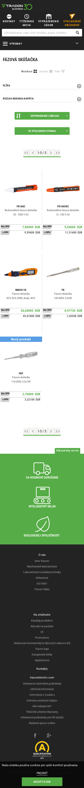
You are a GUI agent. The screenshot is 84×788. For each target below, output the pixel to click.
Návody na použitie (42, 626)
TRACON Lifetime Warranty (42, 711)
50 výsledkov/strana (48, 131)
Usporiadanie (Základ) (42, 116)
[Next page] (51, 152)
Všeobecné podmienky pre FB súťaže (42, 717)
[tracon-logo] (17, 7)
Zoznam (43, 71)
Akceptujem (42, 781)
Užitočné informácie (42, 689)
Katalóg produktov (42, 620)
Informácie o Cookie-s (42, 694)
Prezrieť (42, 773)
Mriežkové (27, 71)
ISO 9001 (42, 583)
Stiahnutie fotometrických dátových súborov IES (42, 643)
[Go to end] (57, 152)
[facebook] (35, 736)
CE (42, 631)
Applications (42, 660)
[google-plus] (49, 736)
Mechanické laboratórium (42, 566)
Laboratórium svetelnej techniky (42, 572)
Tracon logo (42, 648)
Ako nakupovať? (42, 706)
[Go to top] (26, 152)
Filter (57, 71)
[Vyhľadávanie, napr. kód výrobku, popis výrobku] (42, 32)
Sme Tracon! (42, 560)
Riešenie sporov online (42, 723)
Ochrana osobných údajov (42, 700)
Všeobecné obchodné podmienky (42, 683)
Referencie (42, 577)
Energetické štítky (42, 654)
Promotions (42, 637)
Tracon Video (42, 589)
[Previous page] (33, 152)
